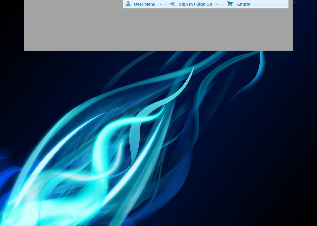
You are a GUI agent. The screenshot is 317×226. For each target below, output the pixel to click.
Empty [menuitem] (238, 3)
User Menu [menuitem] (144, 4)
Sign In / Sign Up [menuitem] (194, 4)
